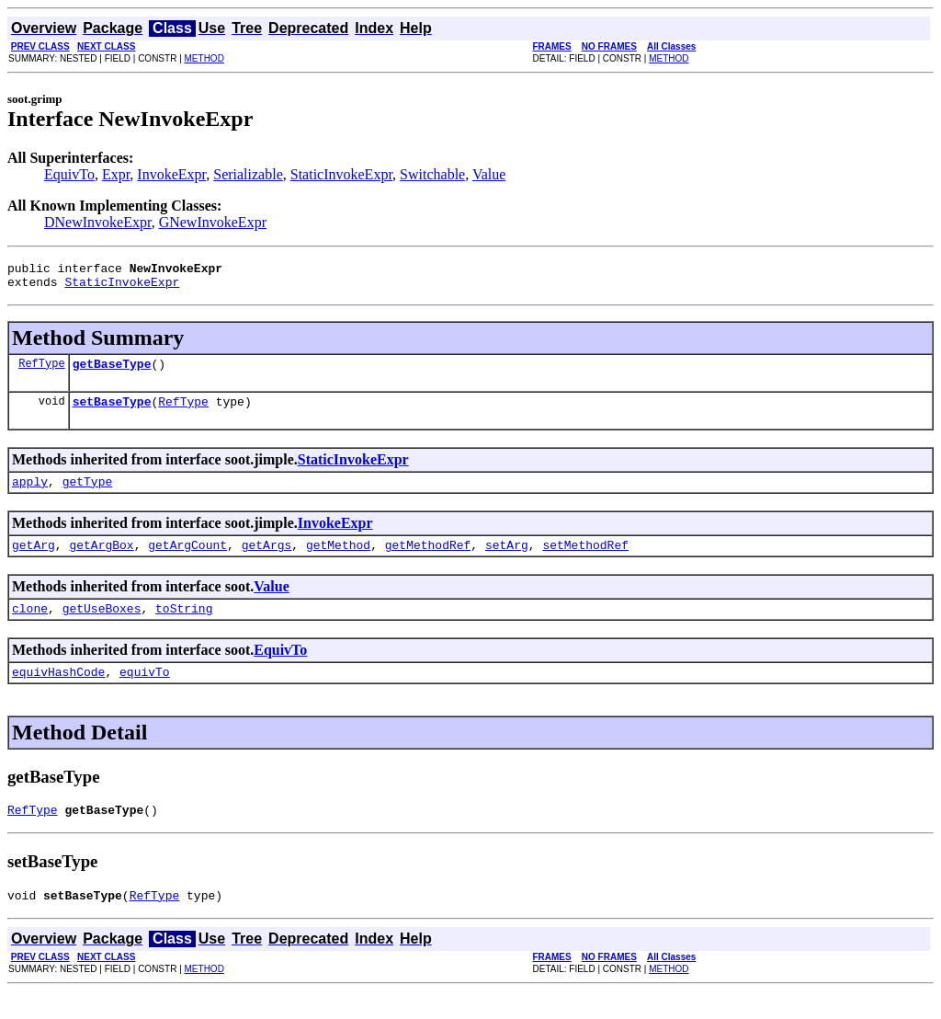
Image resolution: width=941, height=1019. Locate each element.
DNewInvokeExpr (98, 222)
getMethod (338, 561)
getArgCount (187, 561)
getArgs (267, 561)
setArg (506, 561)
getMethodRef (428, 561)
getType (87, 495)
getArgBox (101, 561)
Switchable (432, 174)
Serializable (248, 174)
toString (183, 627)
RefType (41, 371)
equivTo (144, 693)
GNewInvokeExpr (212, 222)
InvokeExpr (171, 174)
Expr (116, 174)
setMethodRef (585, 561)
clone (30, 627)
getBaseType (112, 371)
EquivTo (69, 174)
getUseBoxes (102, 627)
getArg (33, 561)
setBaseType (112, 412)
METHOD (204, 58)
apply (30, 495)
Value (488, 174)
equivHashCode (58, 693)
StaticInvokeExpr (341, 174)
